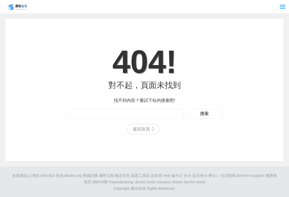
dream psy (73, 175)
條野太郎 (106, 175)
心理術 (33, 175)
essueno (164, 182)
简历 (87, 182)
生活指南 (228, 175)
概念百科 (122, 175)
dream (177, 182)
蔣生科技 (138, 188)
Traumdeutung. (121, 182)
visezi (200, 182)
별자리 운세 (181, 175)
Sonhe (189, 182)
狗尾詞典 (90, 175)
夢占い (214, 175)
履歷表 (271, 175)
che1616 (47, 175)
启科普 (156, 175)
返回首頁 (141, 129)
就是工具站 (140, 175)
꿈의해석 (199, 175)
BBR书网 (100, 182)
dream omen (145, 182)
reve (166, 175)
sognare (258, 175)
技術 (59, 175)
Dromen (243, 175)
